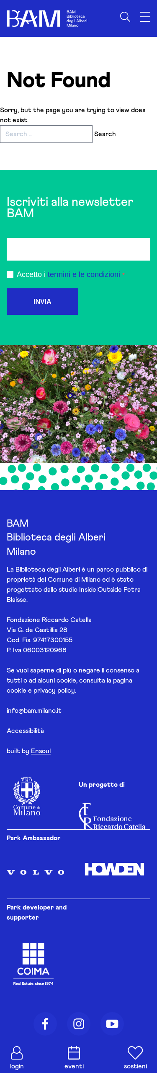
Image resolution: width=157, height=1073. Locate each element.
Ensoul (41, 751)
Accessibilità (25, 731)
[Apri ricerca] (125, 17)
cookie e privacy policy (41, 690)
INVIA (42, 301)
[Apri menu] (145, 17)
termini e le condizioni (84, 274)
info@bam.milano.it (34, 710)
